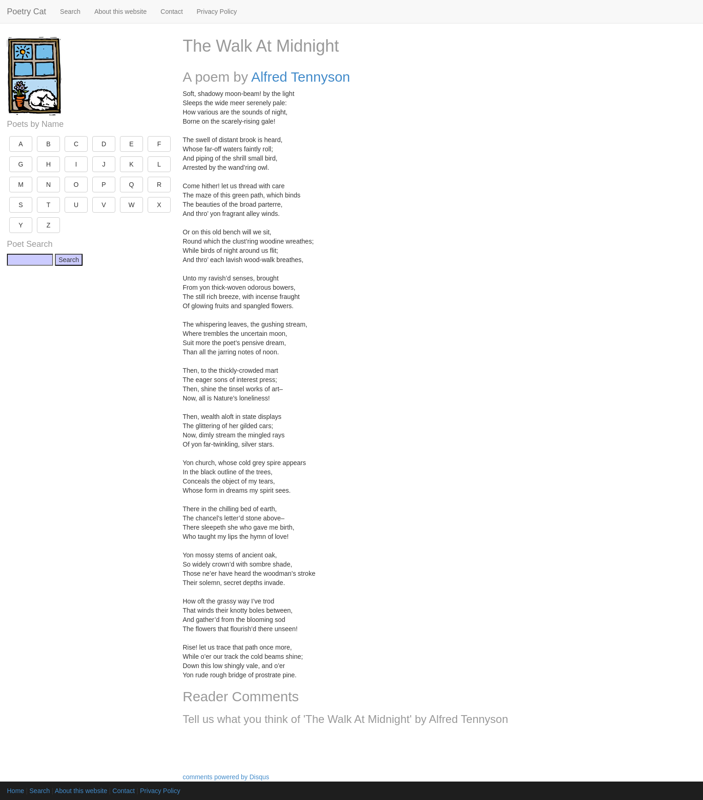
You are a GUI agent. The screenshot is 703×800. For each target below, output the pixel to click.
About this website (120, 11)
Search (70, 11)
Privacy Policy (217, 11)
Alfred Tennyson (300, 76)
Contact (172, 11)
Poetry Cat (26, 11)
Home (15, 790)
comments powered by (226, 777)
